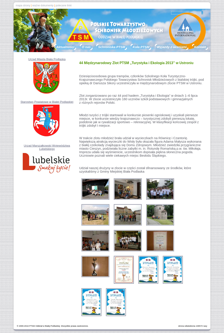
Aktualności (65, 47)
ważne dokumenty (43, 5)
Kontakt (200, 47)
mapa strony (23, 5)
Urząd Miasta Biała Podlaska (46, 59)
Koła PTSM (141, 47)
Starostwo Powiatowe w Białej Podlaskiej (47, 101)
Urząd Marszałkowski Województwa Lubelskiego (47, 147)
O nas (86, 47)
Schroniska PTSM (111, 47)
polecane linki (64, 5)
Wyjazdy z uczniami (172, 47)
